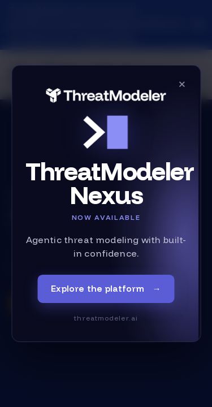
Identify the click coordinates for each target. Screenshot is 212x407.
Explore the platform (106, 289)
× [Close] (182, 83)
